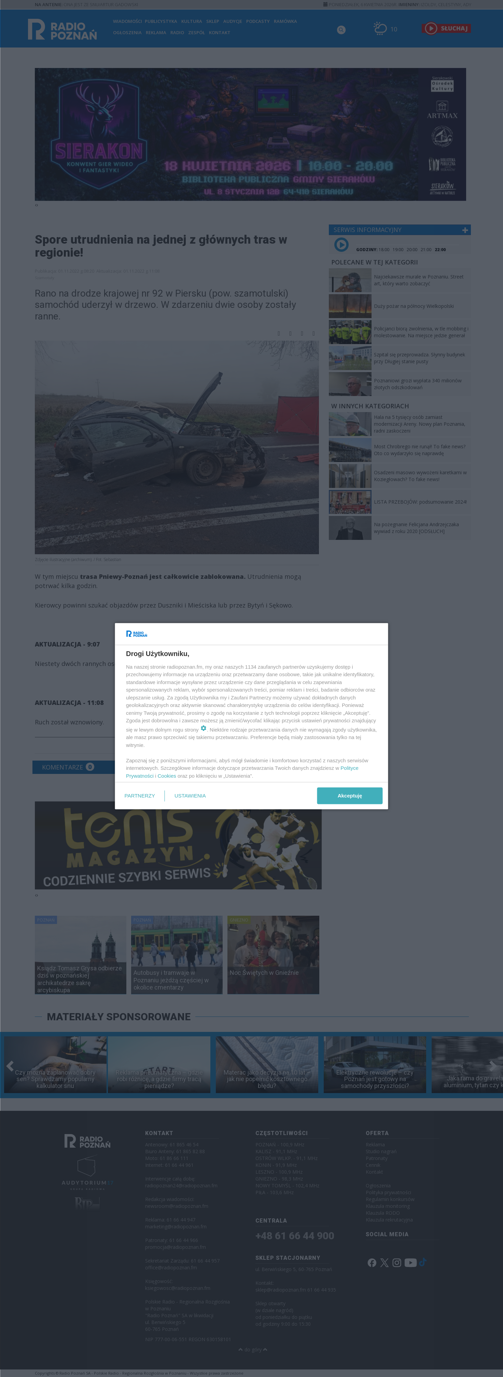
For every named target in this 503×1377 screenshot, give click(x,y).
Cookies (166, 775)
